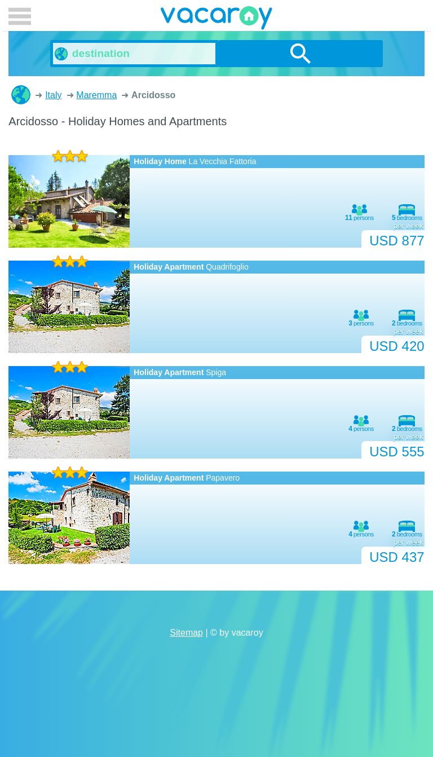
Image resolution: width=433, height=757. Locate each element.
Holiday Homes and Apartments (20, 94)
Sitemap (186, 632)
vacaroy (216, 20)
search (300, 53)
